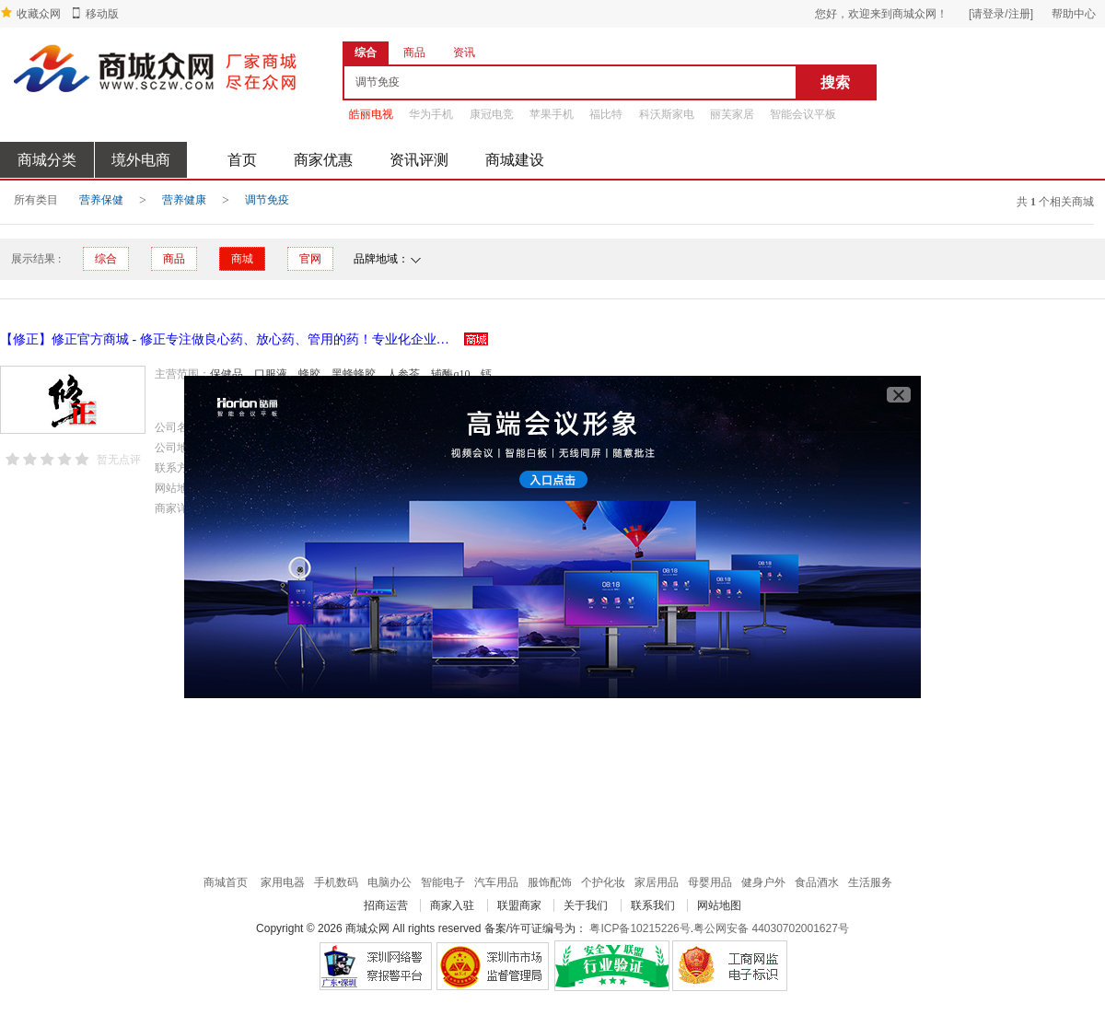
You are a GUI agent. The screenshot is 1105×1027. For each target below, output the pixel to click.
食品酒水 (817, 882)
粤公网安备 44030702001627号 (771, 928)
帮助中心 (1074, 13)
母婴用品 (710, 882)
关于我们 (586, 905)
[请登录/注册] (1001, 13)
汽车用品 (496, 882)
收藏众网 (39, 13)
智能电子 (443, 882)
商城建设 (514, 160)
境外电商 (140, 160)
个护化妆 (603, 882)
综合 (106, 258)
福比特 (605, 114)
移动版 (102, 13)
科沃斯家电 (666, 114)
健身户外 (763, 882)
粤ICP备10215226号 (639, 928)
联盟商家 (519, 905)
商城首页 (226, 882)
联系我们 (653, 905)
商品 (174, 258)
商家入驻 (452, 905)
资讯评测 (419, 160)
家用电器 (283, 882)
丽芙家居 (732, 114)
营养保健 (101, 199)
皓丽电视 (371, 114)
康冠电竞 (492, 114)
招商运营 (386, 905)
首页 (242, 160)
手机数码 (336, 882)
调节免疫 (267, 199)
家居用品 (656, 882)
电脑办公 (389, 882)
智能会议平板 (803, 114)
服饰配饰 (550, 882)
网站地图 (719, 905)
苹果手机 (551, 114)
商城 (242, 258)
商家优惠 (323, 160)
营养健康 (184, 199)
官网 (310, 258)
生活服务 (870, 882)
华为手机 (431, 114)
